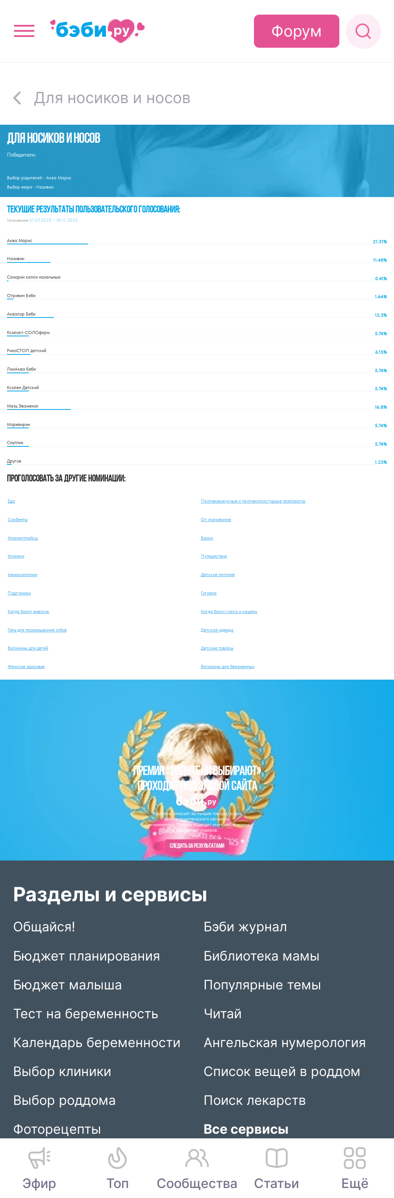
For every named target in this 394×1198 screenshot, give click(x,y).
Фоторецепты (57, 1129)
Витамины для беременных (227, 666)
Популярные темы (262, 984)
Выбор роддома (64, 1100)
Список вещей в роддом (282, 1071)
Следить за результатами (197, 846)
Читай (223, 1013)
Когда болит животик (28, 611)
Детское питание (218, 574)
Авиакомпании (22, 574)
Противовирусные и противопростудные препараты (253, 501)
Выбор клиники (62, 1071)
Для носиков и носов (112, 98)
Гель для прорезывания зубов (37, 630)
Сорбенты (18, 519)
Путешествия (214, 556)
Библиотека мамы (262, 955)
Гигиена (209, 593)
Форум (296, 31)
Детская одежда (217, 630)
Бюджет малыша (67, 984)
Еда (11, 501)
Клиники (16, 556)
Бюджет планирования (86, 955)
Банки (207, 538)
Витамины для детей (28, 648)
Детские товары (217, 648)
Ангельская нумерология (285, 1042)
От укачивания (216, 519)
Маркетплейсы (23, 538)
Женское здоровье (26, 666)
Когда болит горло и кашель (229, 611)
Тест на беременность (86, 1013)
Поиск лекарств (255, 1100)
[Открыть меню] (24, 31)
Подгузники (19, 593)
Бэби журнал (245, 926)
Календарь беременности (96, 1042)
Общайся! (44, 926)
